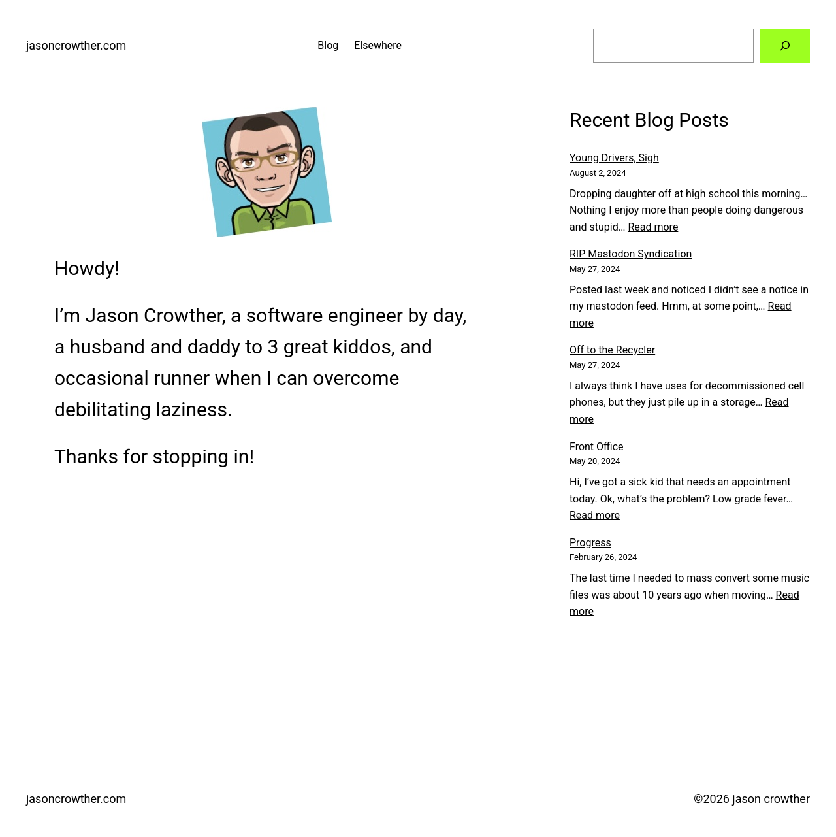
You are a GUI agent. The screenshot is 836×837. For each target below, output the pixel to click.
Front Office (597, 446)
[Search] (785, 46)
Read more (653, 227)
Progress (590, 542)
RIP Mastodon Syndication (631, 254)
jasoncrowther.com (76, 45)
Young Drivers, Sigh (614, 158)
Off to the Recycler (612, 350)
